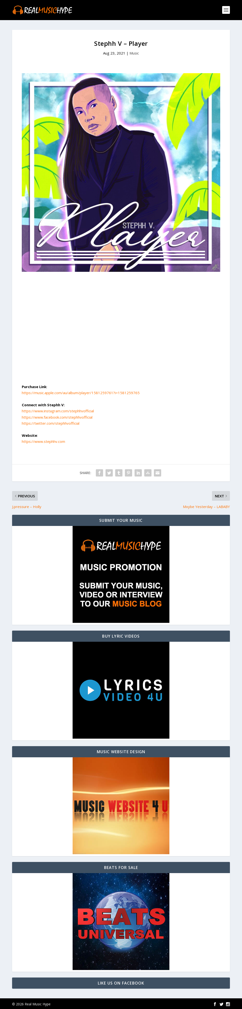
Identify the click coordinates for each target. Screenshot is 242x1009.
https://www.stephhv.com (43, 440)
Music (134, 52)
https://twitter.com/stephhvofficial (50, 422)
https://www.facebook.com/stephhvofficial (57, 416)
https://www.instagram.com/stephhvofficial (58, 410)
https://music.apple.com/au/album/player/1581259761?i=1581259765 (81, 392)
